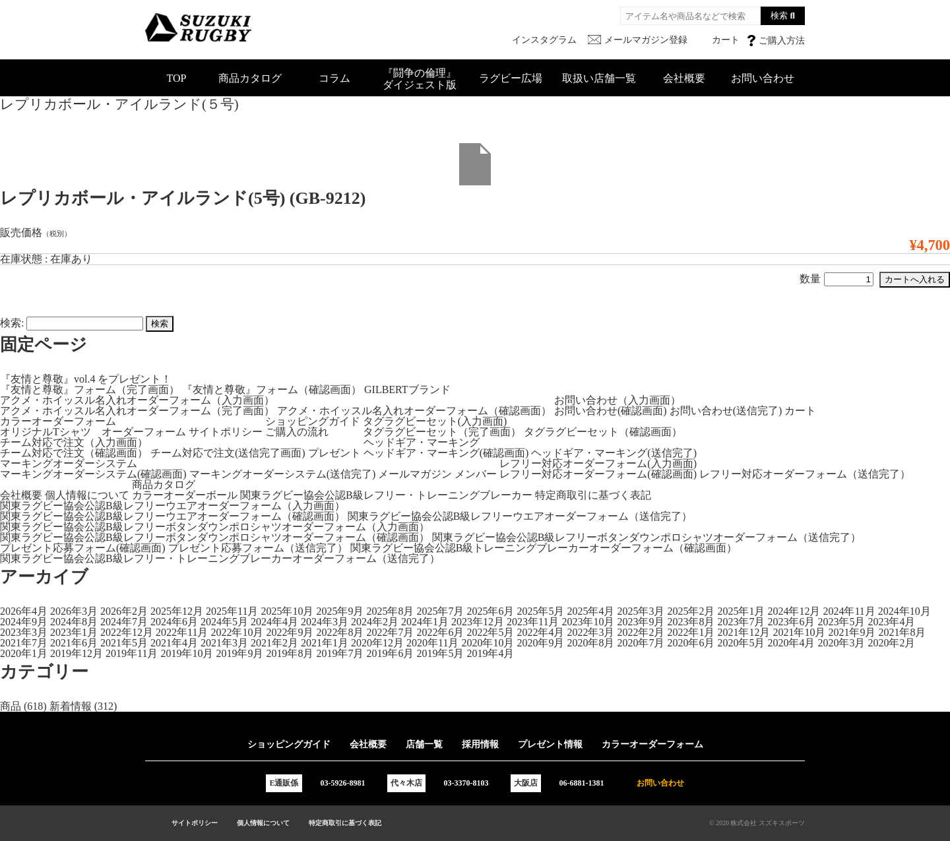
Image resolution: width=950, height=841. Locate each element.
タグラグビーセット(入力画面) (435, 421)
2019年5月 (440, 653)
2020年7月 (640, 642)
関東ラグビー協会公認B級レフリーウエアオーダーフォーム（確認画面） (172, 516)
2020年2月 (891, 642)
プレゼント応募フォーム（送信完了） (258, 547)
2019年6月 (390, 653)
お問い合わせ (762, 78)
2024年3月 (324, 621)
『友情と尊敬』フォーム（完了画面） (89, 389)
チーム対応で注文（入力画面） (74, 442)
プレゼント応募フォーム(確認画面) (83, 547)
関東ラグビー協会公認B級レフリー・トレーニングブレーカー (386, 495)
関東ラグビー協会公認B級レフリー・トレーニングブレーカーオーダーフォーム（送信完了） (220, 558)
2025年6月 (490, 611)
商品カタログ (250, 78)
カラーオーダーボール (185, 495)
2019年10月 (186, 653)
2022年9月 (289, 632)
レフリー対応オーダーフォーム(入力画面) (598, 463)
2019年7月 (340, 653)
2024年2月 (374, 621)
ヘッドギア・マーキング (422, 442)
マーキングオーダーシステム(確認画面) (93, 474)
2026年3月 (74, 611)
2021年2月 (274, 642)
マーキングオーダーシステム (68, 463)
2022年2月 (640, 632)
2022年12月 (126, 632)
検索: (12, 322)
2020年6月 (690, 642)
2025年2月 (690, 611)
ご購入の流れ (297, 431)
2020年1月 (24, 653)
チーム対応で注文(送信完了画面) (227, 452)
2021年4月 (174, 642)
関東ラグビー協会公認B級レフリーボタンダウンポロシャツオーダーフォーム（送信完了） (647, 537)
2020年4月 (791, 642)
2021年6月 (74, 642)
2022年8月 (340, 632)
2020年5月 (741, 642)
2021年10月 (799, 632)
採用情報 (480, 744)
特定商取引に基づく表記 (593, 495)
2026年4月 (24, 611)
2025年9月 (340, 611)
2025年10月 (287, 611)
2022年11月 (182, 632)
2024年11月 (849, 611)
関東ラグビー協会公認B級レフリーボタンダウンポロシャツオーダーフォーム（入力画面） (214, 526)
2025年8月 (390, 611)
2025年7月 (440, 611)
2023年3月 (24, 632)
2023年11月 (533, 621)
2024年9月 (24, 621)
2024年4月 (274, 621)
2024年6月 (174, 621)
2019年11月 (132, 653)
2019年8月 (289, 653)
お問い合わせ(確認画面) (610, 410)
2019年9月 (239, 653)
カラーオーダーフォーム (58, 421)
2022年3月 (590, 632)
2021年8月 (902, 632)
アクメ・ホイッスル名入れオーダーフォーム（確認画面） (414, 410)
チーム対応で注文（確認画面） (74, 452)
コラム (334, 78)
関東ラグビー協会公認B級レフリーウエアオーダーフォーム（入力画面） (172, 505)
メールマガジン (415, 474)
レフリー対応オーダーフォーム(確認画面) (598, 474)
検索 (779, 15)
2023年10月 (587, 621)
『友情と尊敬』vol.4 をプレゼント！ (86, 379)
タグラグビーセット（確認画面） (603, 431)
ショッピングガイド (312, 421)
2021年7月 (24, 642)
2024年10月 (904, 611)
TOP (177, 78)
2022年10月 (236, 632)
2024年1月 (425, 621)
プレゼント (334, 452)
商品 (10, 706)
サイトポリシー (226, 431)
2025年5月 (540, 611)
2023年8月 (690, 621)
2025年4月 (590, 611)
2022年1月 (690, 632)
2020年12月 (377, 642)
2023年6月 (791, 621)
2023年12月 (477, 621)
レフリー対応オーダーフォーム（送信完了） (804, 474)
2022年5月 (490, 632)
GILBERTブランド (407, 389)
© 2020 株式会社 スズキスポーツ (757, 822)
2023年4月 (891, 621)
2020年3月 (841, 642)
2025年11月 (232, 611)
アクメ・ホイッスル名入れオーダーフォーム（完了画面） (137, 410)
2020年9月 (540, 642)
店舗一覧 (424, 744)
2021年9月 (851, 632)
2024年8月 (74, 621)
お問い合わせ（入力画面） (617, 400)
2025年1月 (741, 611)
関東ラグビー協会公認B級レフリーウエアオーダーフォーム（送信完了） (520, 516)
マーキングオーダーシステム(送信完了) (282, 474)
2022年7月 (390, 632)
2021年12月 (743, 632)
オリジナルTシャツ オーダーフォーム (93, 431)
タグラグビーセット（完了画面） (442, 431)
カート (800, 410)
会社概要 (684, 78)
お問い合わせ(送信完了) (726, 410)
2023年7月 (741, 621)
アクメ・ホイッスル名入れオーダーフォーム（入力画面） (137, 400)
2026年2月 (124, 611)
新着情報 (70, 706)
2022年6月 (440, 632)
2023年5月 (841, 621)
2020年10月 (487, 642)
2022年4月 (540, 632)
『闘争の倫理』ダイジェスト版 (420, 78)
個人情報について (87, 495)
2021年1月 (324, 642)
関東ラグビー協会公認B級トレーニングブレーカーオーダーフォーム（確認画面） (544, 547)
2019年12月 (76, 653)
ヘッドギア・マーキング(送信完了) (614, 452)
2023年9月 (640, 621)
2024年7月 (124, 621)
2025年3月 (640, 611)
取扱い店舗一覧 (599, 78)
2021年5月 (124, 642)
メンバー (476, 474)
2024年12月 (793, 611)
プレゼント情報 (550, 744)
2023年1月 (74, 632)
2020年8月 (590, 642)
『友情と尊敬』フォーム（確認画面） (272, 389)
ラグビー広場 (510, 78)
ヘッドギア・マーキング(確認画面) (446, 452)
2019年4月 (490, 653)
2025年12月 (176, 611)
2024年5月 (224, 621)
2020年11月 (432, 642)
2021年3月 (224, 642)
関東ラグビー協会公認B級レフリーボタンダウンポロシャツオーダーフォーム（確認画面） (214, 537)
